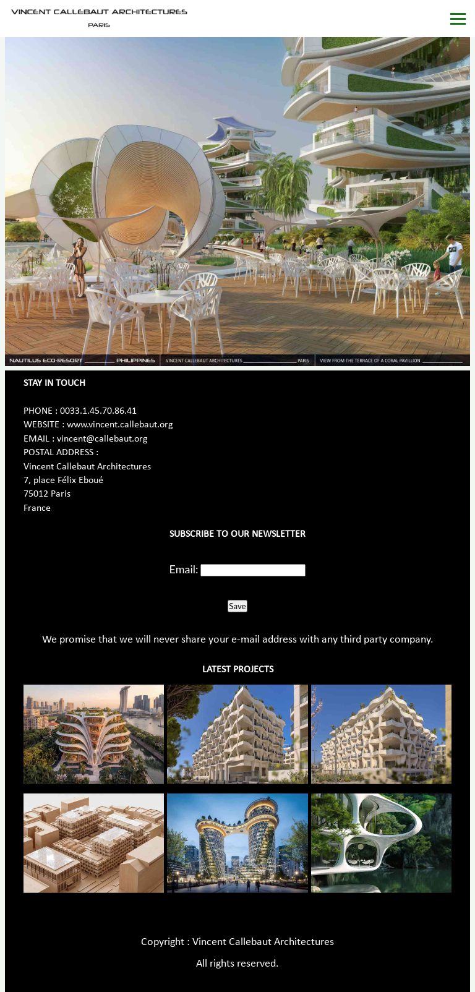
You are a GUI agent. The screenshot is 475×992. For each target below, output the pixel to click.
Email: (184, 569)
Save (237, 606)
